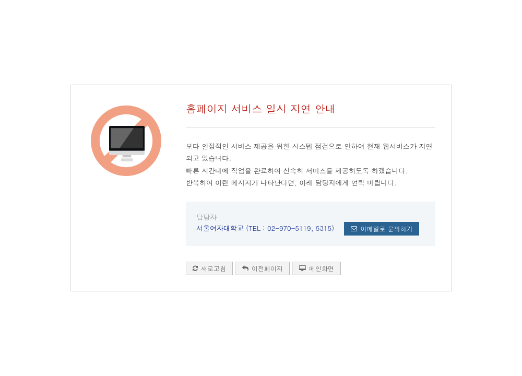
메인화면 (316, 268)
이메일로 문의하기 (381, 228)
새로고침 (209, 268)
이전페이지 (262, 268)
